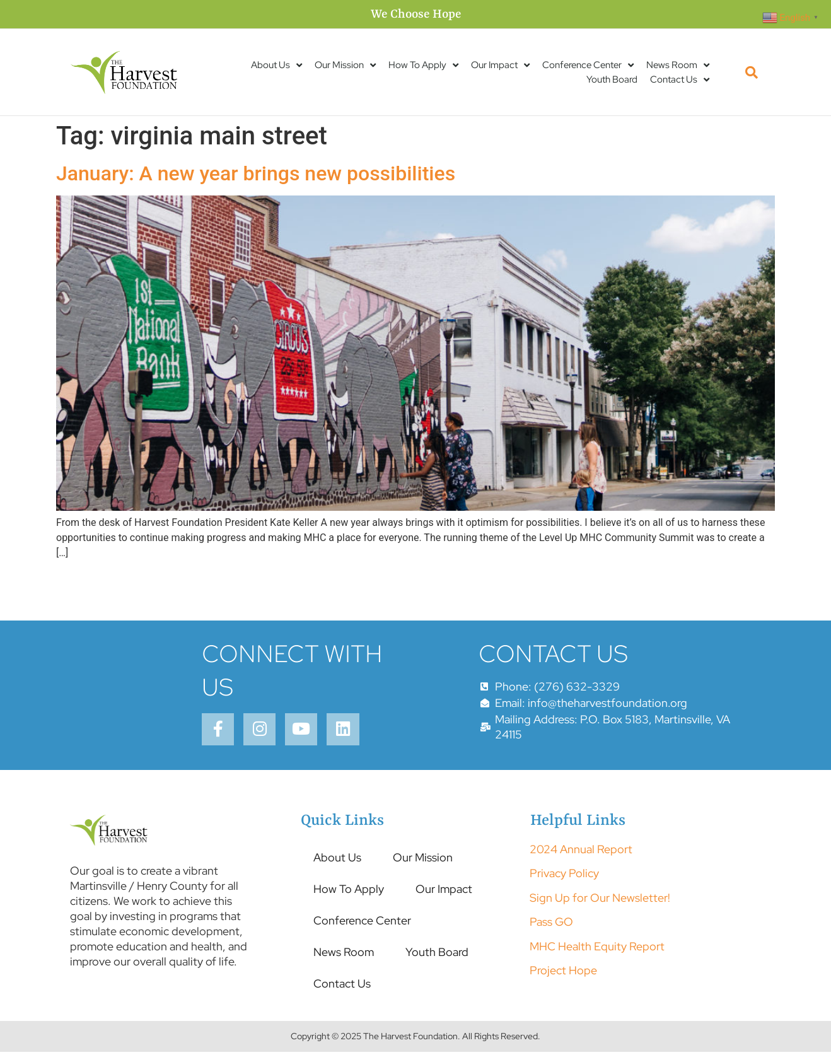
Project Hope (563, 973)
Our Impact (500, 65)
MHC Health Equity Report (597, 948)
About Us (276, 65)
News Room (677, 65)
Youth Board (611, 79)
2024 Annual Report (581, 852)
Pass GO (551, 925)
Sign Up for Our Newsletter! (600, 901)
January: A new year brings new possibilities (255, 173)
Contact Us (679, 80)
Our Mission (345, 65)
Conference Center (588, 65)
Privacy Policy (564, 876)
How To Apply (423, 65)
